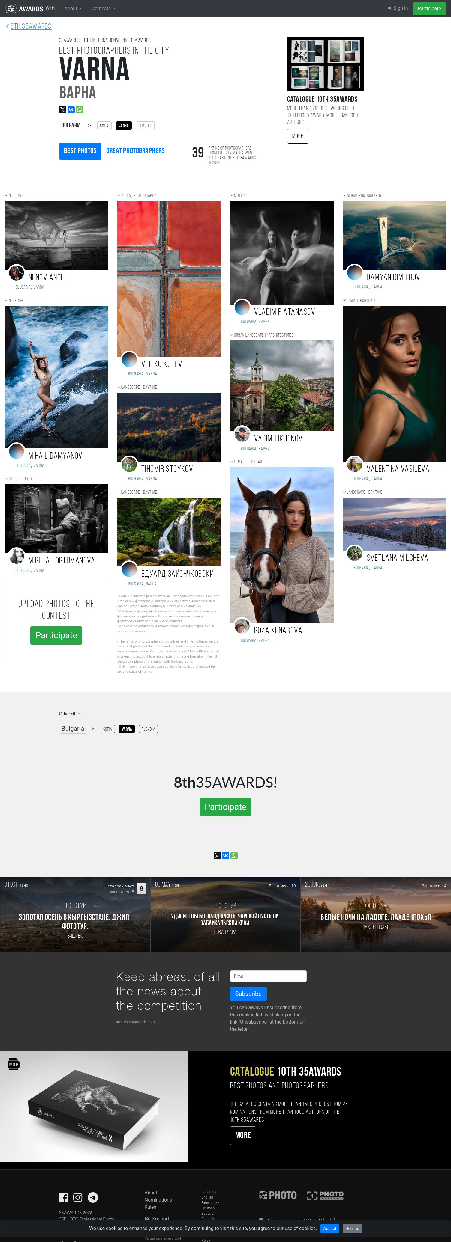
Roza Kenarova (278, 631)
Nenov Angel (48, 278)
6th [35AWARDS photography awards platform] (30, 8)
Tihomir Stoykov (167, 469)
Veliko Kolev (161, 364)
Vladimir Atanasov (284, 312)
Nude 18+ (16, 195)
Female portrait (248, 462)
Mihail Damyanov (56, 456)
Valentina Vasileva (398, 469)
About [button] (72, 8)
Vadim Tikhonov (278, 439)
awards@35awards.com (135, 1022)
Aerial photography (138, 195)
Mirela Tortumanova (62, 561)
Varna (38, 287)
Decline (352, 1228)
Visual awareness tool (163, 1238)
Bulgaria (71, 126)
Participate (429, 8)
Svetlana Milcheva (397, 558)
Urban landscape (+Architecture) (263, 335)
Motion (240, 195)
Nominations (158, 1200)
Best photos (80, 151)
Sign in (398, 8)
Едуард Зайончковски (177, 574)
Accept (329, 1228)
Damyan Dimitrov (394, 277)
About (151, 1193)
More (297, 136)
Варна (151, 584)
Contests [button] (102, 8)
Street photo (20, 479)
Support (160, 1219)
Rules (150, 1207)
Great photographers (135, 151)
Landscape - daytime (139, 387)
